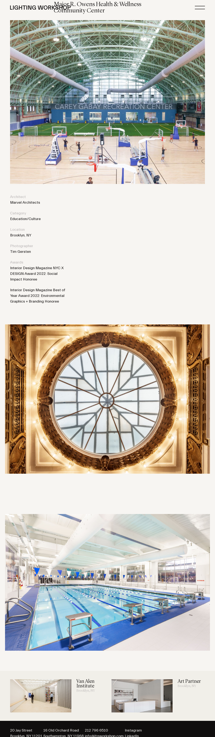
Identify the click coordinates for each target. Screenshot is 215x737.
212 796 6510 (96, 730)
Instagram (133, 730)
